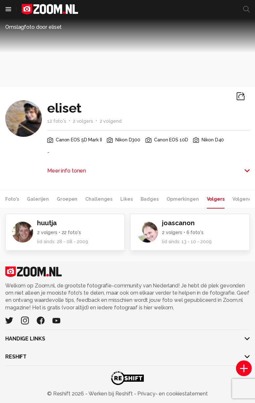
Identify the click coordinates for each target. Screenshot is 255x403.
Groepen (67, 199)
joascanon (178, 223)
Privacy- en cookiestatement (172, 394)
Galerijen (38, 199)
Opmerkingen (183, 199)
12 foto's (56, 121)
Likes (126, 199)
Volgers (216, 199)
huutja (47, 223)
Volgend (242, 199)
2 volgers (83, 121)
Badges (150, 199)
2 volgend (111, 121)
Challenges (98, 199)
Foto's (12, 199)
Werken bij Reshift (111, 394)
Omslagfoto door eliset (33, 27)
